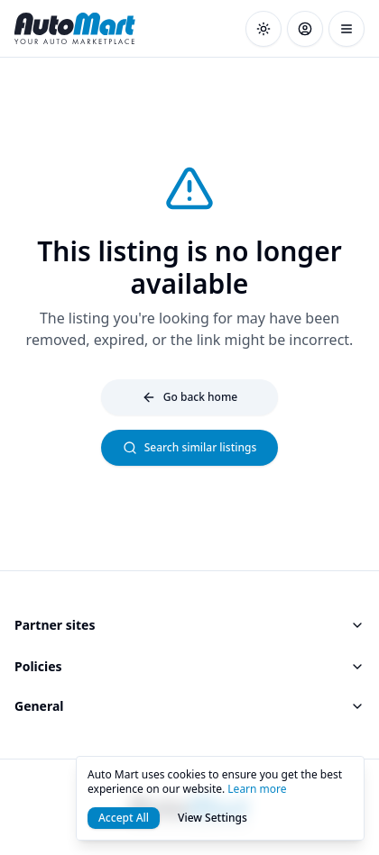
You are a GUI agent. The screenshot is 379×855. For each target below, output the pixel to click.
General (189, 705)
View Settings (212, 817)
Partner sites (189, 624)
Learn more (256, 788)
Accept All (123, 817)
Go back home (189, 397)
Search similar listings (190, 447)
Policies (189, 666)
